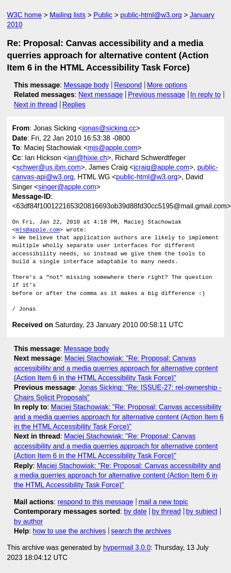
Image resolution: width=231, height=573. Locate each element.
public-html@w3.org (151, 15)
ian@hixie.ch (87, 157)
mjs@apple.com (113, 147)
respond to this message (95, 502)
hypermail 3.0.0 (126, 547)
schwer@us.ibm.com (48, 167)
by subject (201, 511)
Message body (86, 85)
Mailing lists (68, 15)
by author (28, 521)
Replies (73, 104)
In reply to (205, 94)
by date (135, 511)
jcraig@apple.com (161, 167)
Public (102, 15)
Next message (101, 94)
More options (167, 85)
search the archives (141, 531)
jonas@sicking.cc (109, 128)
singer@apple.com (67, 187)
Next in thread (35, 104)
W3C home (24, 15)
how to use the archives (69, 531)
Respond (128, 85)
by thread (166, 511)
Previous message (156, 94)
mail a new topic (163, 502)
